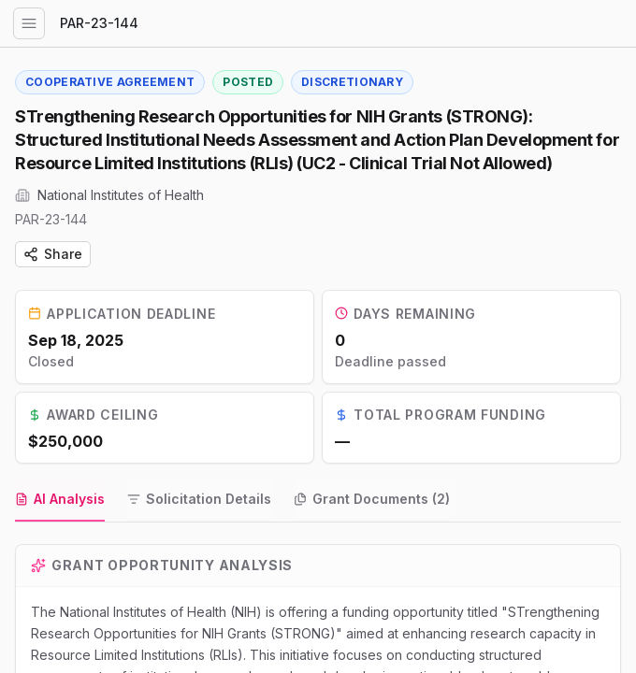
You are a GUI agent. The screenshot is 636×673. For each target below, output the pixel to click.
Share (52, 254)
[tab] (60, 502)
